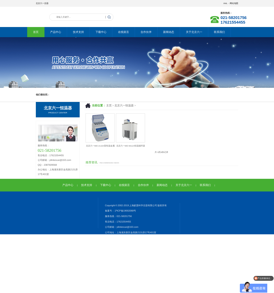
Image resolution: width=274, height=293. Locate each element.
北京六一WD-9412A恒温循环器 (130, 146)
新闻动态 (168, 32)
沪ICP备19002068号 (125, 210)
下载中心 (100, 32)
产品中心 (55, 32)
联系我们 (219, 32)
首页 (36, 32)
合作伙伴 (146, 32)
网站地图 (234, 3)
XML (225, 3)
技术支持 (78, 32)
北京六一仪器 (42, 3)
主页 (109, 105)
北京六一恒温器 (124, 105)
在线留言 (123, 32)
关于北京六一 (194, 32)
